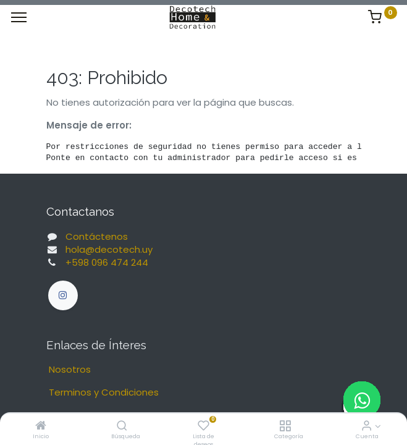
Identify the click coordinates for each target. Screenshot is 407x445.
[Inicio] (40, 426)
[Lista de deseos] (203, 426)
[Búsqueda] (122, 426)
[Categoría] (285, 426)
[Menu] (19, 17)
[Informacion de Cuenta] (366, 426)
